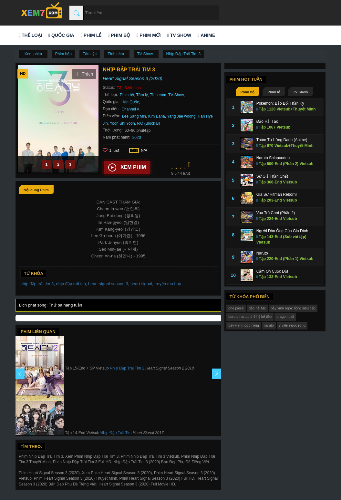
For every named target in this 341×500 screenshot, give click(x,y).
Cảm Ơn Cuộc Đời (272, 271)
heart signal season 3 (108, 283)
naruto (269, 325)
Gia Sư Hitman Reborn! (276, 194)
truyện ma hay (167, 283)
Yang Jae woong (181, 116)
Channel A (130, 109)
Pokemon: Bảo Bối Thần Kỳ (280, 103)
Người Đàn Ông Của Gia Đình (282, 231)
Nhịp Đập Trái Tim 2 (127, 368)
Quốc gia (61, 35)
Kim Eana (156, 116)
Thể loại (30, 35)
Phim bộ (119, 35)
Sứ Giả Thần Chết (272, 176)
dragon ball (285, 316)
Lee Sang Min (134, 116)
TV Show (179, 35)
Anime (206, 35)
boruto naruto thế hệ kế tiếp (250, 316)
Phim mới (148, 35)
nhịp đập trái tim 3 (37, 283)
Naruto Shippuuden (273, 158)
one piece (236, 308)
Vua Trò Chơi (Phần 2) (275, 213)
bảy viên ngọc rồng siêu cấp (293, 308)
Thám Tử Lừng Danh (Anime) (281, 140)
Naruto (262, 253)
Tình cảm (158, 95)
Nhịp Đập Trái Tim (116, 433)
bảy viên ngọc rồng (243, 325)
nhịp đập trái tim (71, 283)
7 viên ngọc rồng (292, 325)
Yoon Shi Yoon (122, 123)
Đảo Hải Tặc (267, 121)
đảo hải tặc (257, 308)
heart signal (141, 283)
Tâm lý (142, 95)
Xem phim (127, 167)
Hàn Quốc (130, 102)
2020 (136, 137)
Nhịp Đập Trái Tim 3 (183, 54)
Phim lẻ (91, 35)
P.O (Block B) (148, 123)
